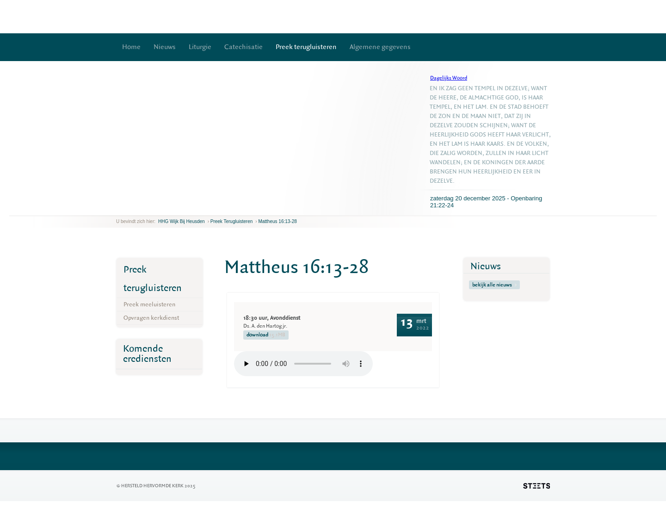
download (266, 335)
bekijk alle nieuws (494, 284)
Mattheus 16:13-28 (277, 221)
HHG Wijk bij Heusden (181, 221)
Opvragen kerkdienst (151, 318)
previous (118, 208)
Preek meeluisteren (149, 304)
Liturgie (200, 47)
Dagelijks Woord (448, 77)
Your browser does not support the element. (303, 363)
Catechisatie (243, 47)
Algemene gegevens (380, 47)
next (129, 208)
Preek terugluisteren (306, 47)
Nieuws (165, 47)
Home (131, 47)
